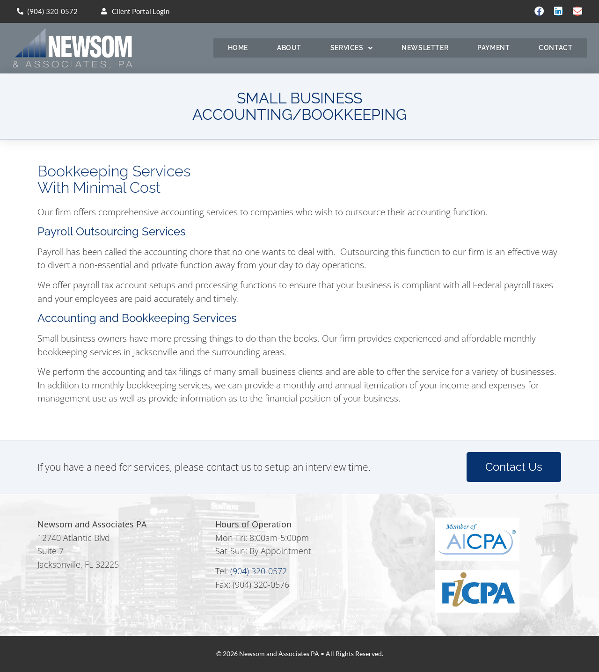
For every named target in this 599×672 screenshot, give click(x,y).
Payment (493, 47)
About (289, 47)
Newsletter (425, 47)
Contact (555, 47)
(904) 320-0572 (258, 571)
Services (351, 48)
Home (238, 47)
